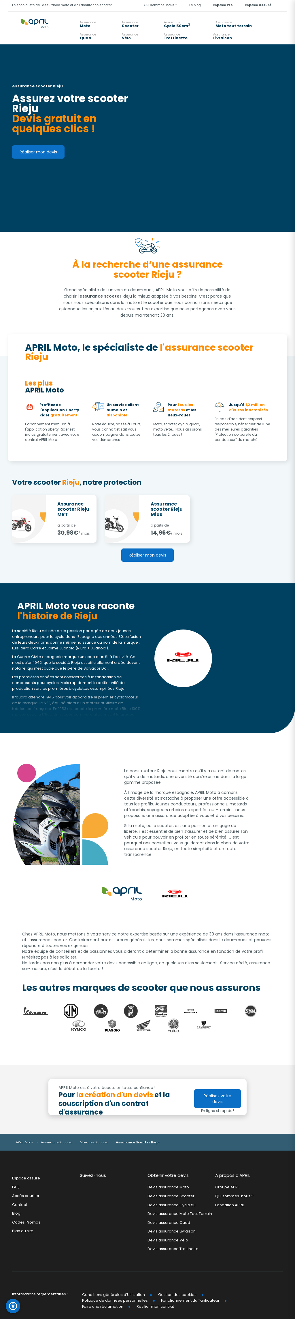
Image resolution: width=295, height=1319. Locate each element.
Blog (16, 1213)
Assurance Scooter (56, 1142)
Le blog (195, 5)
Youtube (104, 1188)
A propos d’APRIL (232, 1175)
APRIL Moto (24, 1142)
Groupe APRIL (227, 1187)
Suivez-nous (93, 1175)
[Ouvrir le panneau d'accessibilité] (13, 1306)
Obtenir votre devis (168, 1175)
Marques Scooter (94, 1142)
